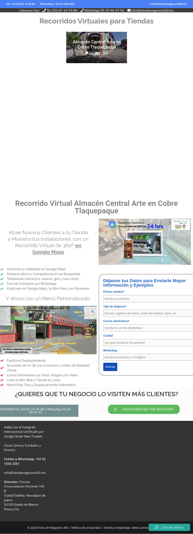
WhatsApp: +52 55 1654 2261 (57, 4)
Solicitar (110, 366)
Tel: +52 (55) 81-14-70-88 (20, 4)
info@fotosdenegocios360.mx (168, 4)
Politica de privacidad (85, 528)
